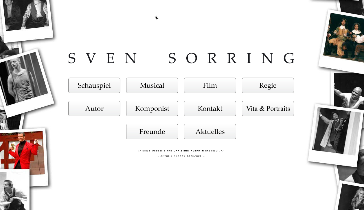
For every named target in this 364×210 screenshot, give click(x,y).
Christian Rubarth (189, 149)
